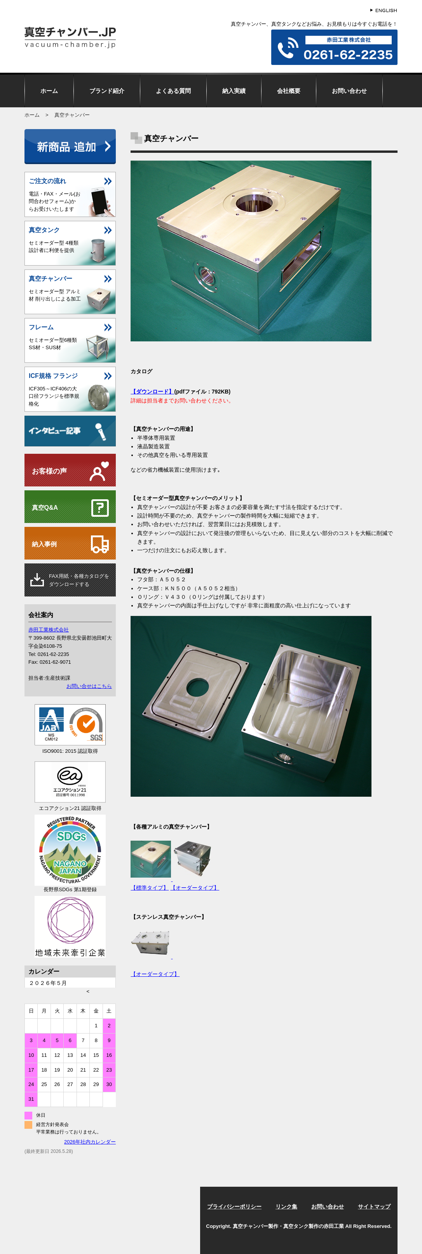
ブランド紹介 (106, 90)
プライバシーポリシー (234, 1206)
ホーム (49, 90)
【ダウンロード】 (152, 391)
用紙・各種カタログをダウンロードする (79, 580)
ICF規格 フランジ (53, 376)
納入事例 (44, 544)
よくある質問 (173, 90)
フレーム (41, 327)
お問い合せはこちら (89, 686)
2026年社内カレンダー (90, 1142)
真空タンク (44, 230)
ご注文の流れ (47, 181)
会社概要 (288, 90)
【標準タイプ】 (150, 888)
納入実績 (234, 90)
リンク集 (286, 1206)
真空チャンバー (50, 278)
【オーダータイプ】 (194, 888)
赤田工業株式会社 (48, 630)
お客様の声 (49, 471)
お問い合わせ (349, 90)
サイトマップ (374, 1206)
